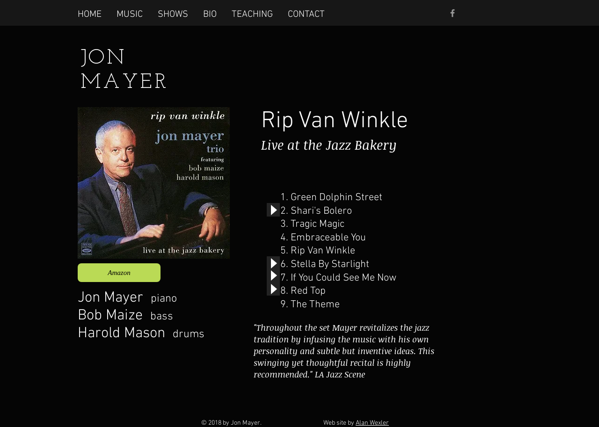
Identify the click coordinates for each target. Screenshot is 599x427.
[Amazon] (119, 272)
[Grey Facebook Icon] (452, 13)
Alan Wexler (372, 423)
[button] (129, 14)
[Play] (273, 210)
